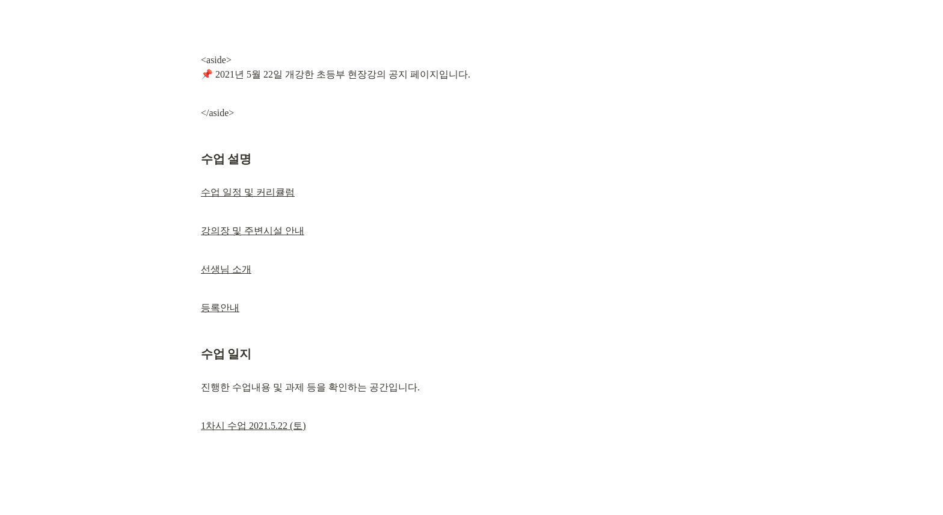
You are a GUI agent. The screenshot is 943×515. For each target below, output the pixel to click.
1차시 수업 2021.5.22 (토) (253, 426)
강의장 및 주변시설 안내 (252, 231)
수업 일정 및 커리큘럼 (248, 192)
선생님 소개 (226, 269)
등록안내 (220, 308)
